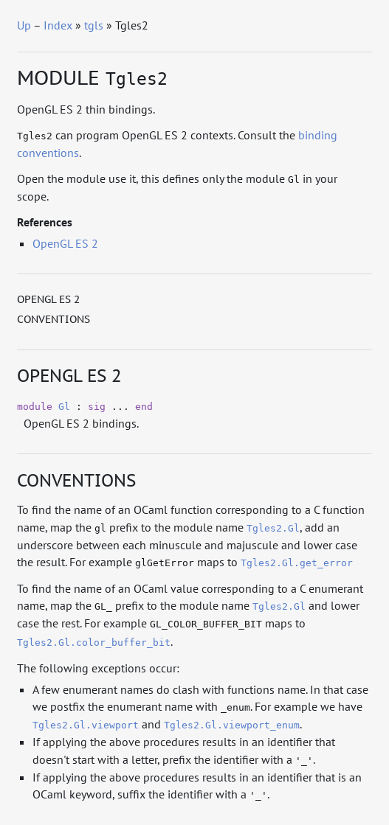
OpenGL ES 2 (65, 243)
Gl (64, 406)
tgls (93, 25)
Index (58, 25)
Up (24, 25)
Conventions (53, 319)
